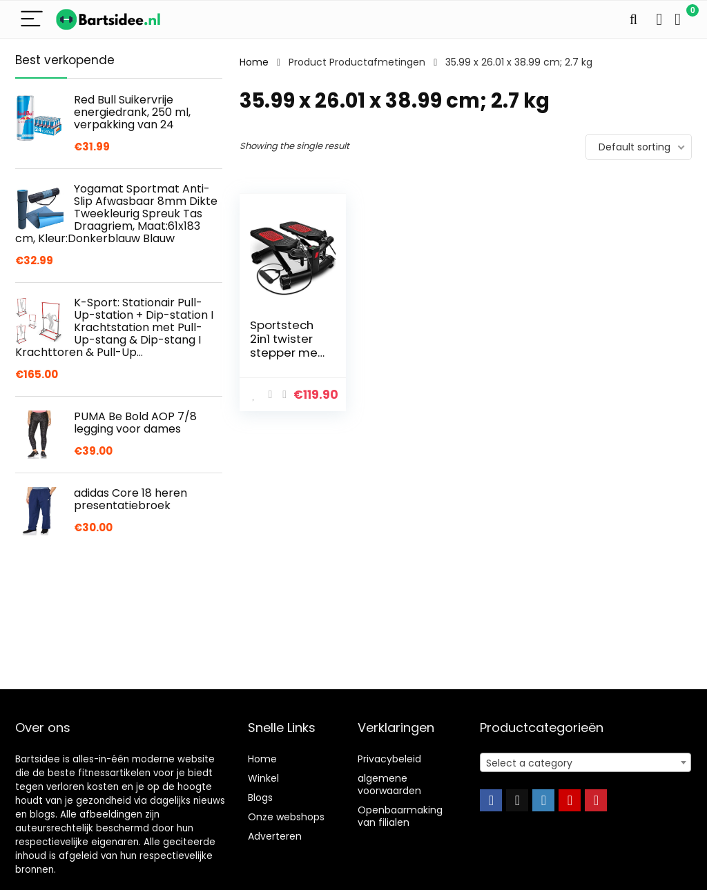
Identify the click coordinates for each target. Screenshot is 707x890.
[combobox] (585, 762)
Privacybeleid (389, 759)
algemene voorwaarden (389, 784)
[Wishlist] (659, 19)
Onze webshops (286, 817)
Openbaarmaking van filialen (400, 816)
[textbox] (585, 763)
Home (254, 62)
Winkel (263, 778)
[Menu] (31, 19)
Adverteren (275, 836)
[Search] (633, 19)
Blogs (260, 797)
